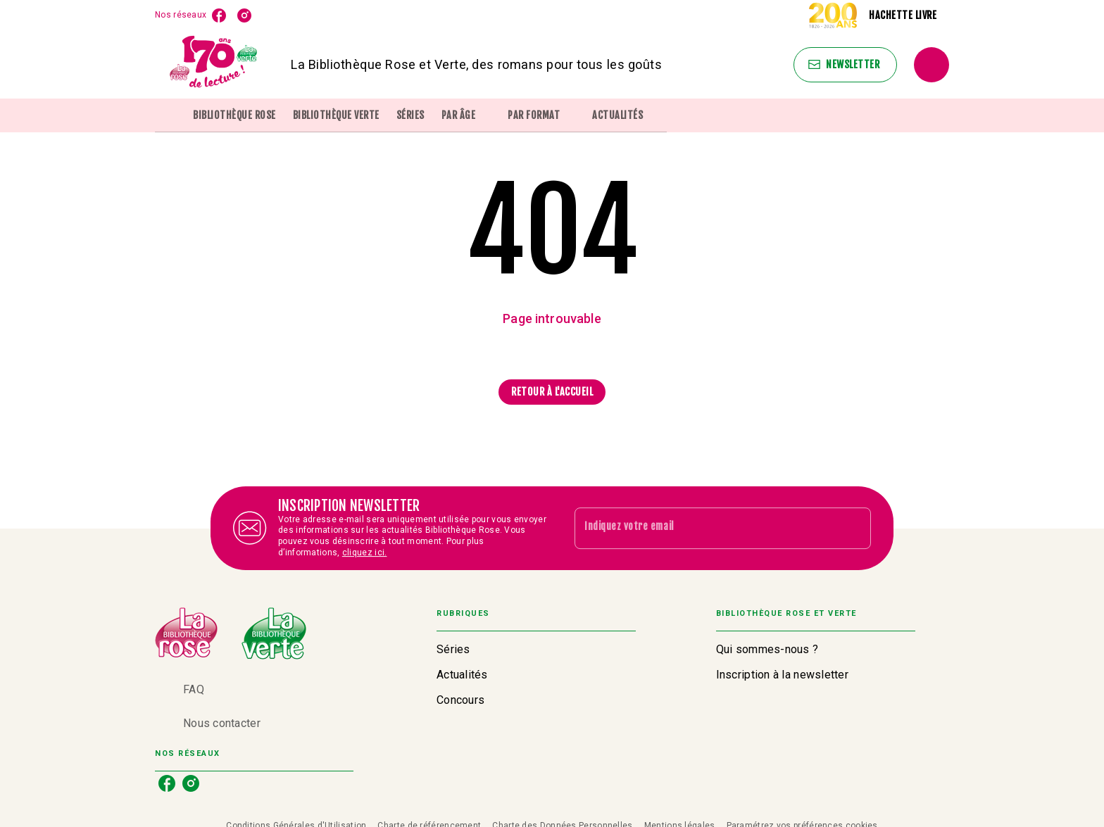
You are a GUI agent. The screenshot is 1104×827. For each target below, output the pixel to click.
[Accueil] (214, 64)
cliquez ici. (364, 552)
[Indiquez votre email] (705, 527)
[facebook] (219, 15)
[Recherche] (931, 64)
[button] (845, 64)
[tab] (169, 115)
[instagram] (244, 15)
